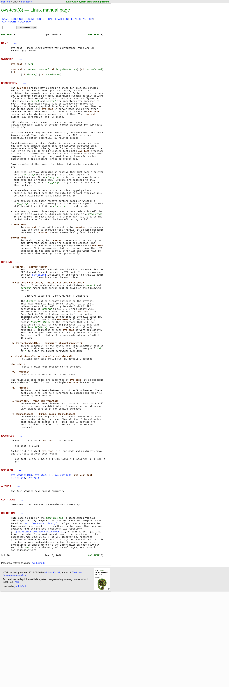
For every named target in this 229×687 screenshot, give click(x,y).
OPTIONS (48, 19)
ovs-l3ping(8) (38, 657)
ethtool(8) (39, 319)
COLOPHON (25, 21)
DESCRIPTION (33, 19)
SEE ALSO (75, 19)
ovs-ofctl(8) (43, 559)
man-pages (26, 1)
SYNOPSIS (17, 19)
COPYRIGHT (9, 21)
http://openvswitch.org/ (41, 610)
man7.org (5, 1)
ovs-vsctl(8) (62, 559)
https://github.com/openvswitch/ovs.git (39, 620)
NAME (5, 19)
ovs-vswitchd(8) (21, 559)
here (17, 676)
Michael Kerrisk (52, 666)
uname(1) (33, 562)
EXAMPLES (61, 19)
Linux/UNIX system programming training (88, 1)
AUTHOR (88, 19)
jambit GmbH (21, 680)
